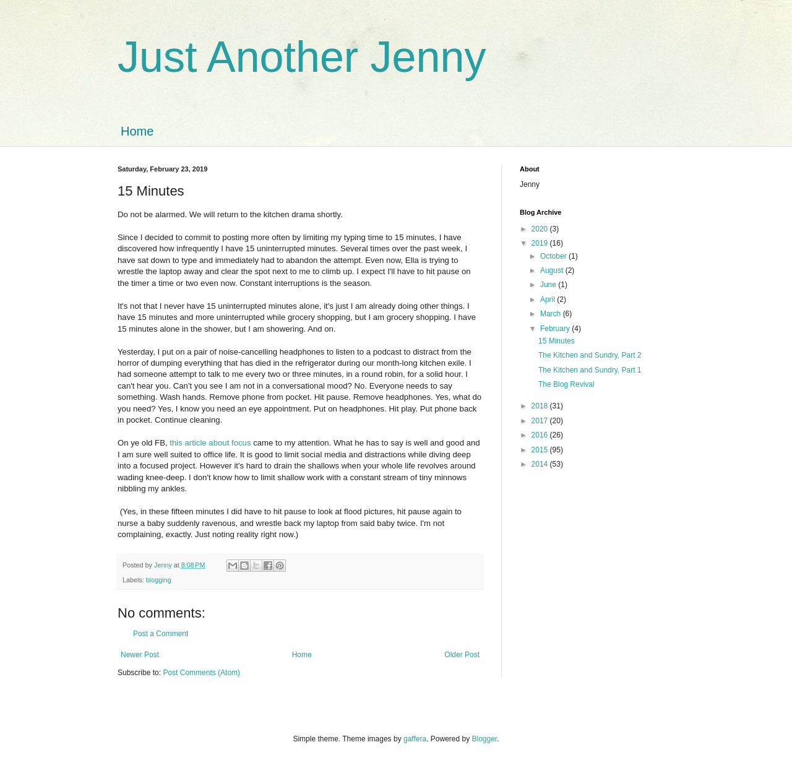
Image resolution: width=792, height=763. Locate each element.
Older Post (462, 654)
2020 (541, 229)
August (553, 270)
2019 (541, 243)
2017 (541, 420)
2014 (541, 464)
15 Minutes (556, 341)
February (556, 328)
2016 (541, 435)
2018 (541, 406)
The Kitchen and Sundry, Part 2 (590, 355)
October (554, 256)
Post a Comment (160, 633)
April (548, 299)
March (551, 313)
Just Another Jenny (302, 57)
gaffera (414, 739)
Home (137, 131)
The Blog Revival (566, 384)
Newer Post (140, 654)
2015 (541, 450)
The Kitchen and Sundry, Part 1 (590, 370)
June (549, 284)
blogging (158, 580)
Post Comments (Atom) (201, 672)
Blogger (484, 739)
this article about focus (210, 442)
